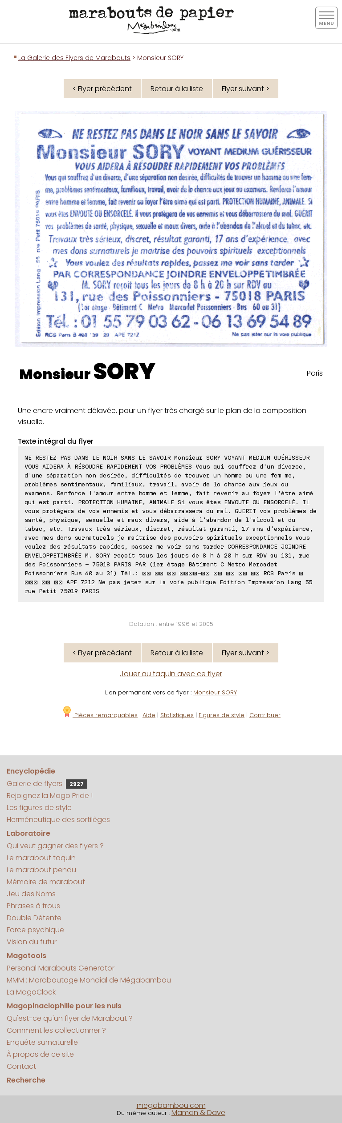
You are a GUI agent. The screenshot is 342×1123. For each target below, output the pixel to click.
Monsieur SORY (215, 692)
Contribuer (265, 715)
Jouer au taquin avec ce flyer (171, 674)
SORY (124, 371)
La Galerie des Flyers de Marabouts (74, 57)
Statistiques (177, 715)
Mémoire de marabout (46, 882)
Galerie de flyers (47, 783)
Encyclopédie (31, 771)
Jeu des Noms (31, 894)
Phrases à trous (33, 906)
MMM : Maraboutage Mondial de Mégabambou (89, 980)
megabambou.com (171, 1105)
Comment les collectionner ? (56, 1030)
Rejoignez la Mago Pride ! (50, 795)
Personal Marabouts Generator (60, 968)
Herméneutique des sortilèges (58, 819)
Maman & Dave (198, 1112)
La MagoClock (31, 992)
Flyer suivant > (245, 89)
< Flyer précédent (102, 89)
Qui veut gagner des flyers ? (55, 846)
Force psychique (35, 930)
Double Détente (34, 918)
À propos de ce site (40, 1054)
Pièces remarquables (99, 715)
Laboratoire (28, 833)
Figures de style (221, 715)
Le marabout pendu (41, 870)
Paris (315, 373)
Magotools (26, 956)
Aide (148, 715)
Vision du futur (32, 942)
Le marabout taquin (41, 858)
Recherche (26, 1080)
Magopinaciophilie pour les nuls (64, 1006)
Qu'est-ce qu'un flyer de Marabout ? (70, 1018)
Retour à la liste (177, 89)
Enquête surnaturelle (42, 1042)
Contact (21, 1066)
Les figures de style (39, 807)
